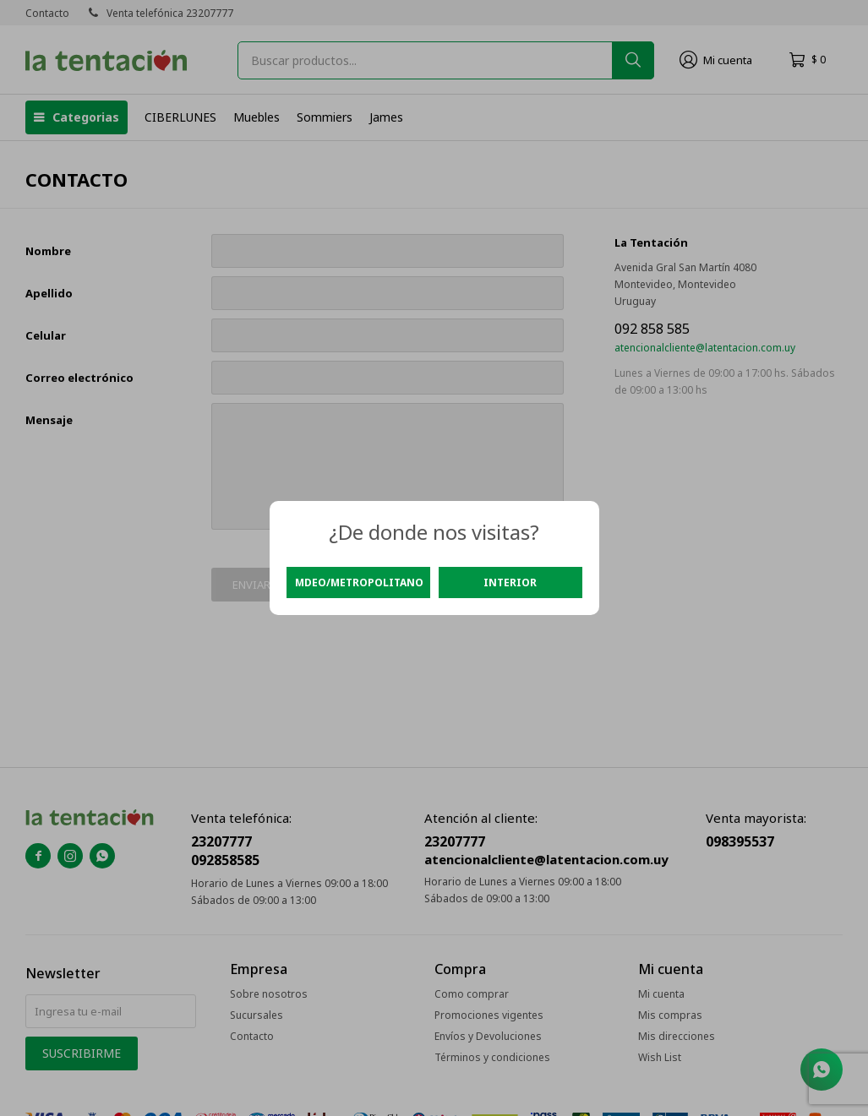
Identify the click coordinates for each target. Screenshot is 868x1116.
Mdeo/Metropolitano (359, 582)
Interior (510, 582)
